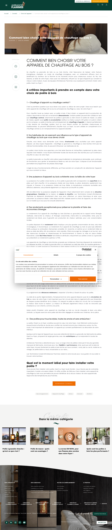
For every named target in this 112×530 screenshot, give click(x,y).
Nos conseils (60, 488)
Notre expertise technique (37, 486)
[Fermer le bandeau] (95, 249)
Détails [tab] (56, 255)
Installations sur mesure (37, 488)
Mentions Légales (51, 513)
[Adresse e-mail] (88, 522)
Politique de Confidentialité (39, 513)
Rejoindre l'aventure (88, 488)
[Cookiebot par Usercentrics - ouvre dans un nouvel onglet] (83, 249)
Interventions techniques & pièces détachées (42, 492)
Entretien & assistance (83, 1)
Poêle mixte (7, 492)
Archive (104, 503)
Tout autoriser (83, 279)
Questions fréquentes (62, 490)
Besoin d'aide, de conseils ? (79, 513)
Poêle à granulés (9, 486)
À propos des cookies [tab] (83, 255)
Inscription (102, 522)
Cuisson (7, 494)
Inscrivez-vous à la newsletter (69, 521)
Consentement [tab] (28, 255)
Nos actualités (60, 486)
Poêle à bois (7, 488)
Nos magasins (86, 490)
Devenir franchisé (87, 492)
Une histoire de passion (89, 486)
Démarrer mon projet (100, 1)
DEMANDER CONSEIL (64, 383)
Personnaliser (55, 279)
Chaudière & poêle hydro (11, 496)
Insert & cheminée (9, 490)
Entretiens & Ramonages (37, 490)
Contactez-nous (100, 513)
